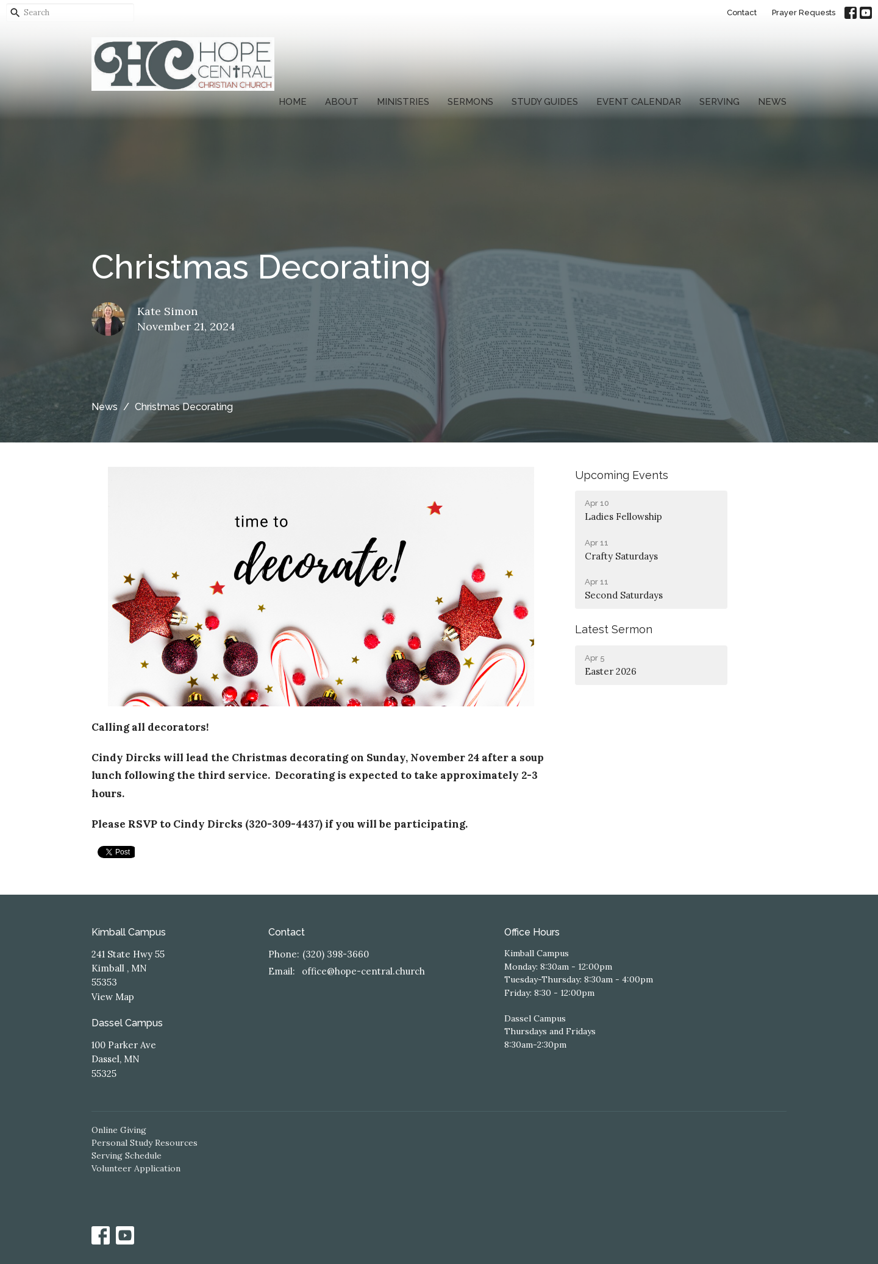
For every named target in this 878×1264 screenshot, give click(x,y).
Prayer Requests (803, 12)
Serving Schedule (126, 1155)
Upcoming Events (621, 475)
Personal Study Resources (144, 1142)
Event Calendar (638, 101)
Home (293, 101)
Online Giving (118, 1129)
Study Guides (545, 101)
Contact (742, 12)
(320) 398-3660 (335, 954)
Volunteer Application (135, 1168)
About (342, 101)
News (772, 101)
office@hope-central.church (363, 971)
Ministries (403, 101)
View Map (112, 997)
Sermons (470, 101)
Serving (719, 101)
